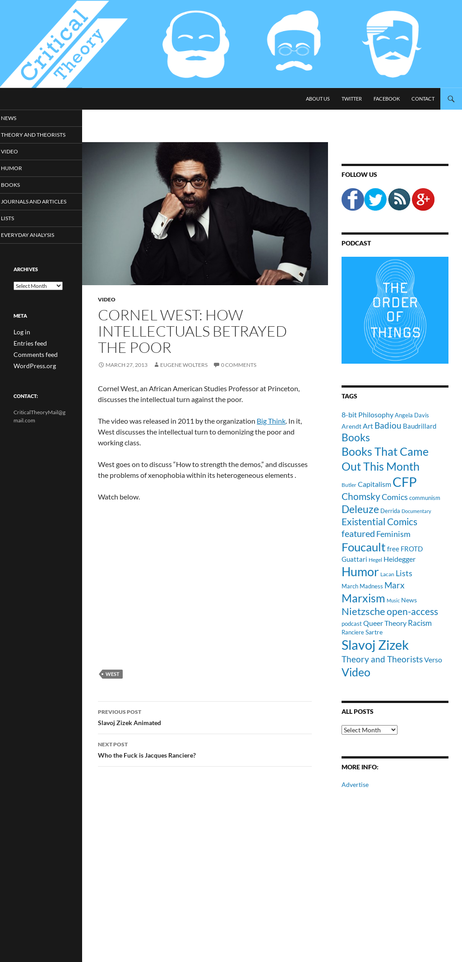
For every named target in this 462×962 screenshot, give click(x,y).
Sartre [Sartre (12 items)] (374, 632)
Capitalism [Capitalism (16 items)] (374, 484)
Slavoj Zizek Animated (205, 716)
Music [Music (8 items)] (393, 600)
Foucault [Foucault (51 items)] (364, 547)
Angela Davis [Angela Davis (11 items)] (412, 415)
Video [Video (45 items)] (356, 672)
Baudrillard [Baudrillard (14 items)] (419, 426)
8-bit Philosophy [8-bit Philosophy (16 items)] (367, 414)
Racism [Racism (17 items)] (420, 623)
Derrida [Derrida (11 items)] (390, 510)
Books (22, 193)
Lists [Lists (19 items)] (404, 573)
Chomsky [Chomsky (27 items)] (361, 496)
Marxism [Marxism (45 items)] (363, 598)
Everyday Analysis (37, 251)
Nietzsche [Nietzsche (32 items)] (363, 611)
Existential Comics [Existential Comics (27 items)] (379, 521)
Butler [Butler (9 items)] (349, 484)
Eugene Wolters (184, 364)
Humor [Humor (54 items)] (360, 571)
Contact (422, 99)
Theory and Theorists (29, 139)
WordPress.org (32, 381)
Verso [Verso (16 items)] (433, 659)
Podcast (356, 243)
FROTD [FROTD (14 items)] (412, 549)
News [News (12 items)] (409, 600)
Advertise (355, 784)
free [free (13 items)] (393, 549)
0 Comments (238, 364)
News (21, 118)
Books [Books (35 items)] (356, 437)
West (113, 674)
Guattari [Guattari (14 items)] (354, 559)
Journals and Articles (32, 214)
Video (107, 299)
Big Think (271, 420)
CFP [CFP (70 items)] (405, 482)
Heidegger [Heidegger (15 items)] (399, 559)
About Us (318, 99)
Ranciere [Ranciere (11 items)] (353, 632)
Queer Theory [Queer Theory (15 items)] (385, 623)
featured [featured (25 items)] (358, 533)
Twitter (352, 99)
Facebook (387, 99)
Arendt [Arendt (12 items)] (351, 426)
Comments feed (32, 370)
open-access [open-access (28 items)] (412, 611)
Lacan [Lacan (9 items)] (387, 574)
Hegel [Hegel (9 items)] (375, 559)
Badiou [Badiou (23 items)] (388, 425)
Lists (20, 234)
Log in (21, 348)
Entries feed (28, 359)
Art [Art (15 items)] (368, 425)
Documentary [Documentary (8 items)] (416, 511)
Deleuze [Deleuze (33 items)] (360, 509)
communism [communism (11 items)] (424, 497)
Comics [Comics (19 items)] (395, 497)
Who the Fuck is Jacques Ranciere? (205, 749)
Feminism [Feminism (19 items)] (393, 534)
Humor (23, 176)
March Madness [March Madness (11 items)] (362, 586)
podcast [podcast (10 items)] (352, 623)
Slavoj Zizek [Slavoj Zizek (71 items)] (375, 644)
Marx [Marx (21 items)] (394, 585)
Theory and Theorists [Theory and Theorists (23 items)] (382, 659)
